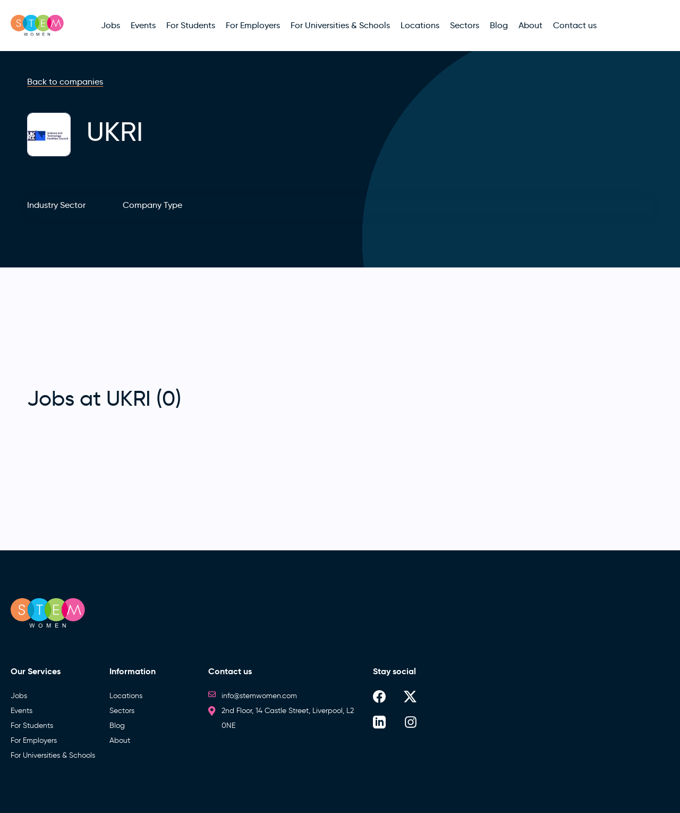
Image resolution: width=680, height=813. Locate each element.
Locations (125, 695)
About (119, 740)
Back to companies (65, 82)
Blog (117, 725)
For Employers (34, 740)
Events (21, 710)
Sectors (121, 710)
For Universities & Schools (53, 755)
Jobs (19, 695)
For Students (32, 725)
